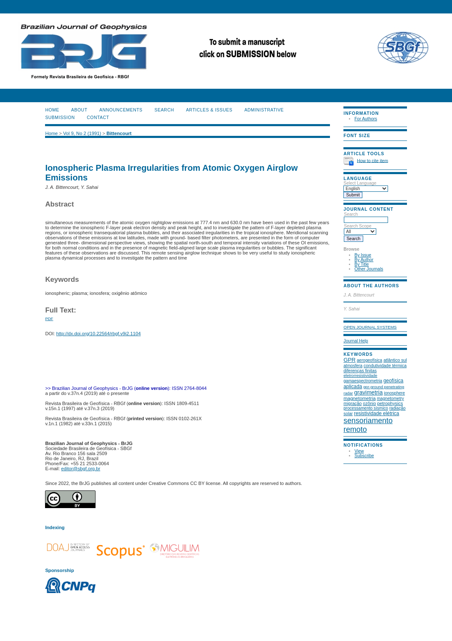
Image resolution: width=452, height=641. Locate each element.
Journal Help (355, 341)
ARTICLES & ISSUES (209, 110)
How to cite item (372, 160)
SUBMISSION (59, 117)
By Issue (362, 255)
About (79, 110)
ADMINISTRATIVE (264, 110)
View (359, 451)
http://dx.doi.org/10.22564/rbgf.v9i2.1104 (98, 333)
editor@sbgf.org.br (80, 468)
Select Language (359, 183)
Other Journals (368, 269)
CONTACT (98, 117)
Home (52, 110)
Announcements (121, 110)
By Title (361, 264)
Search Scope (360, 229)
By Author (363, 259)
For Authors (365, 119)
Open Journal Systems (369, 327)
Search (366, 217)
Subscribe (364, 455)
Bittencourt (119, 133)
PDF (49, 318)
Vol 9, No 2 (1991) (82, 133)
